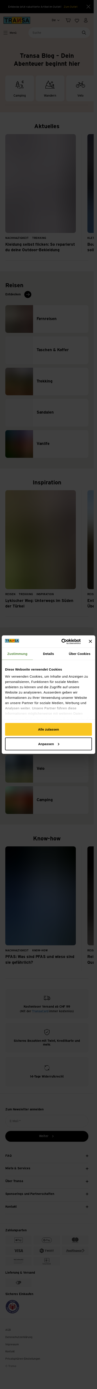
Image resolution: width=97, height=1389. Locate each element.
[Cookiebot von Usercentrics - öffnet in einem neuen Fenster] (62, 641)
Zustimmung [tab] (17, 654)
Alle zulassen (48, 729)
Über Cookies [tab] (79, 654)
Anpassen (48, 744)
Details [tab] (48, 654)
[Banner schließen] (90, 641)
